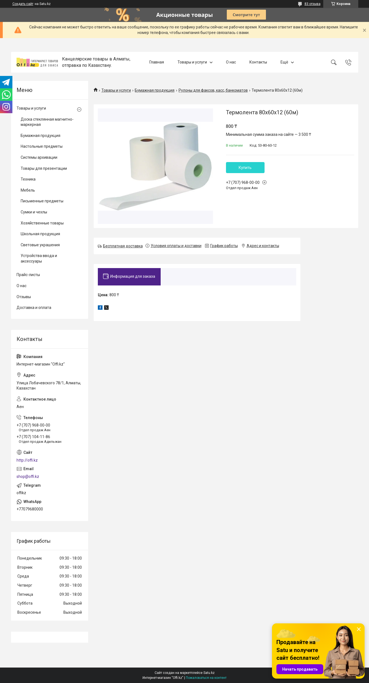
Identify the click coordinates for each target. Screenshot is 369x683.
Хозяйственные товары (42, 223)
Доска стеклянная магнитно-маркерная (47, 122)
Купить (245, 167)
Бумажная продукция (154, 90)
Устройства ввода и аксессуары (39, 258)
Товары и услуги (192, 62)
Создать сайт (22, 4)
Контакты (258, 62)
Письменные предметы (42, 201)
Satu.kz (209, 673)
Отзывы (24, 297)
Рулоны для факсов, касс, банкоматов (213, 90)
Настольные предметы (42, 146)
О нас (231, 62)
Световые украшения (40, 245)
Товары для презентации (44, 168)
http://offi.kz (27, 460)
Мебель (28, 190)
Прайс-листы (28, 274)
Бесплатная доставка (123, 246)
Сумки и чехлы (34, 212)
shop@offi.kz (28, 476)
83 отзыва (312, 4)
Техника (28, 179)
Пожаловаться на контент (206, 678)
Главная (156, 62)
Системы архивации (39, 157)
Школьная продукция (40, 234)
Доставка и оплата (34, 307)
